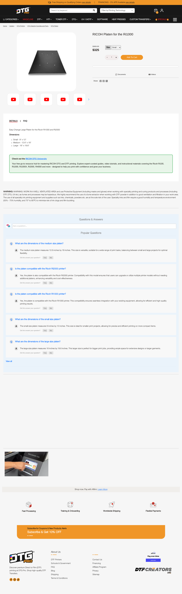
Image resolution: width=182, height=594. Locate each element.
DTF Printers (56, 560)
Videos (153, 74)
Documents (122, 74)
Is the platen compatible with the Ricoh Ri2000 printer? (40, 269)
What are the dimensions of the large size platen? (37, 342)
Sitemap (95, 574)
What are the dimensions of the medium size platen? (39, 244)
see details (86, 2)
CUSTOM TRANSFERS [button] (139, 19)
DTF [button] (39, 19)
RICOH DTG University (36, 159)
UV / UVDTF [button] (86, 19)
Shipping (55, 574)
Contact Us (97, 560)
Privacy (95, 571)
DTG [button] (74, 19)
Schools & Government (61, 563)
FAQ (25, 121)
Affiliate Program (99, 567)
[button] (89, 99)
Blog (53, 571)
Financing (96, 563)
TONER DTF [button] (61, 19)
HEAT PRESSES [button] (119, 19)
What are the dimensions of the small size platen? (38, 319)
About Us (56, 552)
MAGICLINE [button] (28, 19)
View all (9, 361)
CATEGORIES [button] (10, 19)
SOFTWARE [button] (102, 19)
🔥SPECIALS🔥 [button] (162, 19)
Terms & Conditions (59, 578)
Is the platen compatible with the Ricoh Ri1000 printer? (40, 294)
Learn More (102, 489)
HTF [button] (48, 19)
